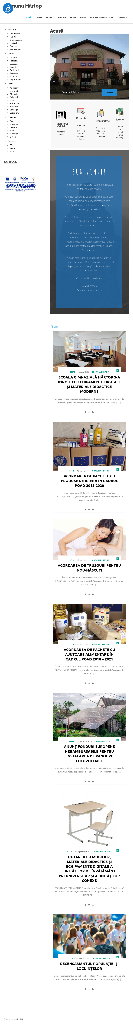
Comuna (38, 17)
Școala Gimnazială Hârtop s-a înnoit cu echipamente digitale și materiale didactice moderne (89, 384)
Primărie (12, 29)
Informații (14, 90)
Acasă (28, 17)
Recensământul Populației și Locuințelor (89, 965)
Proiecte (14, 60)
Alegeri (13, 94)
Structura (14, 76)
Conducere (15, 33)
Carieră (13, 46)
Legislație (14, 43)
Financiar (12, 117)
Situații (13, 136)
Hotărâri (13, 57)
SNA (12, 100)
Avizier (49, 17)
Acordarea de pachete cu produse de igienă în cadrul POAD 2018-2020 (89, 480)
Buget (12, 121)
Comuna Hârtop (23, 6)
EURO (12, 151)
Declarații (14, 70)
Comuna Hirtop (100, 372)
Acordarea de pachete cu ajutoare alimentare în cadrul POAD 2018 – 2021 (89, 654)
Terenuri (14, 106)
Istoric (83, 17)
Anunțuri (14, 87)
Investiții (14, 133)
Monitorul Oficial (62, 125)
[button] (109, 92)
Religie (73, 17)
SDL (12, 145)
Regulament (15, 49)
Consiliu (11, 53)
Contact (123, 17)
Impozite (14, 124)
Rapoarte (14, 73)
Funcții (13, 36)
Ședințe (13, 67)
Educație (62, 17)
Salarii (12, 130)
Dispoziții (14, 63)
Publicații (14, 97)
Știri (72, 372)
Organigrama (16, 39)
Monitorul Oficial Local (101, 17)
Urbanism (14, 112)
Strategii (14, 109)
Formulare (15, 103)
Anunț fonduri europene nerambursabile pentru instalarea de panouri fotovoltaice (89, 753)
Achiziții (13, 127)
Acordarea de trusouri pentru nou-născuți (89, 567)
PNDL (12, 148)
